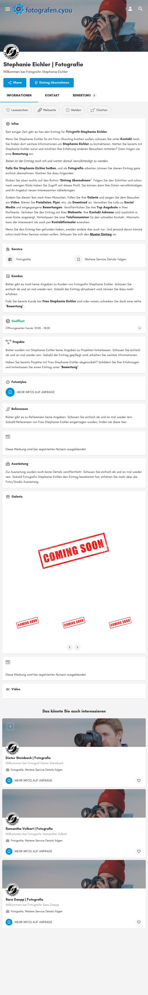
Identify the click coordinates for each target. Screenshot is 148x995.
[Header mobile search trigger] (141, 9)
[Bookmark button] (138, 780)
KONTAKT (52, 95)
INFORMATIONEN (19, 95)
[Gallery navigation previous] (70, 647)
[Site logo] (45, 9)
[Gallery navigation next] (78, 647)
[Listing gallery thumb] (74, 553)
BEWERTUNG (84, 95)
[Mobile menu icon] (7, 8)
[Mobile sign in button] (130, 9)
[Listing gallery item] (28, 623)
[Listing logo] (11, 52)
